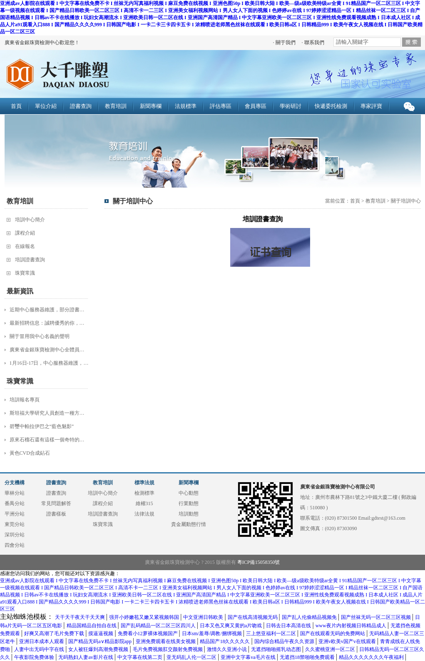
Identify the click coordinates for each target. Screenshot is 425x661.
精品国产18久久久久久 (225, 641)
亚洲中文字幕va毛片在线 (248, 657)
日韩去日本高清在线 (289, 625)
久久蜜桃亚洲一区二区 (330, 649)
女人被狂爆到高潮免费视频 (98, 649)
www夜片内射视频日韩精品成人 (352, 625)
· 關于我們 (284, 42)
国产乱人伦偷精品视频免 (310, 617)
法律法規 (144, 514)
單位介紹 (46, 106)
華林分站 (15, 493)
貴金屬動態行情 (188, 524)
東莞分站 (15, 524)
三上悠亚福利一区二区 (271, 633)
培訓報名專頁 (25, 400)
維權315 (144, 503)
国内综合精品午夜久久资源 (285, 641)
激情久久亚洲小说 (227, 649)
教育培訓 (116, 106)
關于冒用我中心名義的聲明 (40, 336)
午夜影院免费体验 (34, 657)
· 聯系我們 (313, 42)
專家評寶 (371, 106)
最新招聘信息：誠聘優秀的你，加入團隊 (49, 323)
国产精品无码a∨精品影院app (100, 641)
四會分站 (15, 545)
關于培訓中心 (406, 201)
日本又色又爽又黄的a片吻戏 (231, 625)
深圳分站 (15, 535)
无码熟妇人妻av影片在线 (86, 657)
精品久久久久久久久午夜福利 (372, 657)
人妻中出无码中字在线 (39, 649)
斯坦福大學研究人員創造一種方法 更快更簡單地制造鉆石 (49, 413)
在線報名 (25, 246)
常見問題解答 (56, 503)
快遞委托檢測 (331, 106)
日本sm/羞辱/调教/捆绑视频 (212, 633)
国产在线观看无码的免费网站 (333, 633)
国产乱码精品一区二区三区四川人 (159, 625)
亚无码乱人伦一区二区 (192, 657)
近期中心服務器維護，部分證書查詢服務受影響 (49, 310)
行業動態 (189, 503)
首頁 (16, 106)
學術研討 (290, 106)
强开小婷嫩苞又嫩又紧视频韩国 (144, 617)
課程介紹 (25, 233)
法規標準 (185, 106)
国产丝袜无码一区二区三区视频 (376, 617)
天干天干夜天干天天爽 (80, 617)
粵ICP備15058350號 (258, 562)
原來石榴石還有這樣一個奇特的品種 (49, 440)
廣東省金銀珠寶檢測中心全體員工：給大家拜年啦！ (49, 350)
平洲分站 (15, 514)
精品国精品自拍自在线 (92, 625)
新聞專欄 (151, 106)
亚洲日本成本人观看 (42, 641)
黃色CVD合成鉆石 (30, 453)
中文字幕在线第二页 (140, 657)
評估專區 (220, 106)
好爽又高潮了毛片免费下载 (54, 633)
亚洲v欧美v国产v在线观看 (347, 641)
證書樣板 (56, 514)
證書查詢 (81, 106)
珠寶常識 (25, 273)
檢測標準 (144, 493)
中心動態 (189, 493)
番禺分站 (15, 503)
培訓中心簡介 (30, 220)
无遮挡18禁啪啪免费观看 (308, 657)
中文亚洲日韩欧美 (203, 617)
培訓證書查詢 (30, 260)
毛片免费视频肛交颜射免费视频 (168, 649)
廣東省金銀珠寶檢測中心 (120, 75)
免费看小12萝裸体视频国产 (148, 633)
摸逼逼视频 (101, 633)
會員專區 (255, 106)
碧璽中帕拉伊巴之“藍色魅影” (42, 426)
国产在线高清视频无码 (253, 617)
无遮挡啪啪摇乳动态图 (276, 649)
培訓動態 (189, 514)
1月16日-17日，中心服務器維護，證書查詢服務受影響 (49, 363)
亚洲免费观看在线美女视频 (166, 641)
